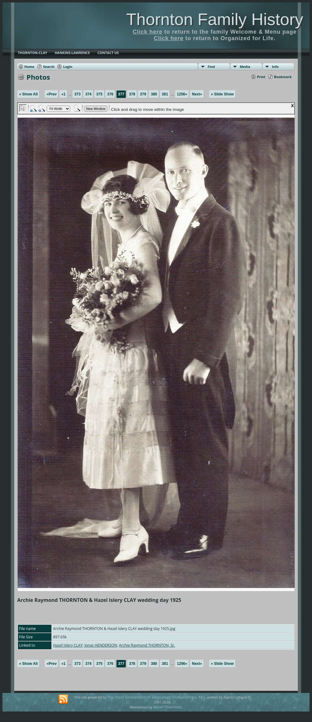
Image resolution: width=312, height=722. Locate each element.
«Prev (52, 94)
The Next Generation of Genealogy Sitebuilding (151, 697)
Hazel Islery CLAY (67, 645)
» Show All (28, 94)
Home (29, 66)
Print (261, 76)
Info (275, 66)
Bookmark (283, 76)
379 (143, 94)
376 (110, 94)
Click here (147, 32)
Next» (197, 94)
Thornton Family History (214, 19)
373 (77, 94)
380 (154, 94)
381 (165, 94)
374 (88, 94)
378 (132, 94)
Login (67, 66)
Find (211, 66)
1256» (182, 94)
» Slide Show (222, 94)
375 (99, 94)
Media (245, 66)
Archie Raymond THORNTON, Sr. (147, 645)
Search (48, 66)
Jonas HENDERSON (100, 645)
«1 (63, 94)
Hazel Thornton (167, 707)
